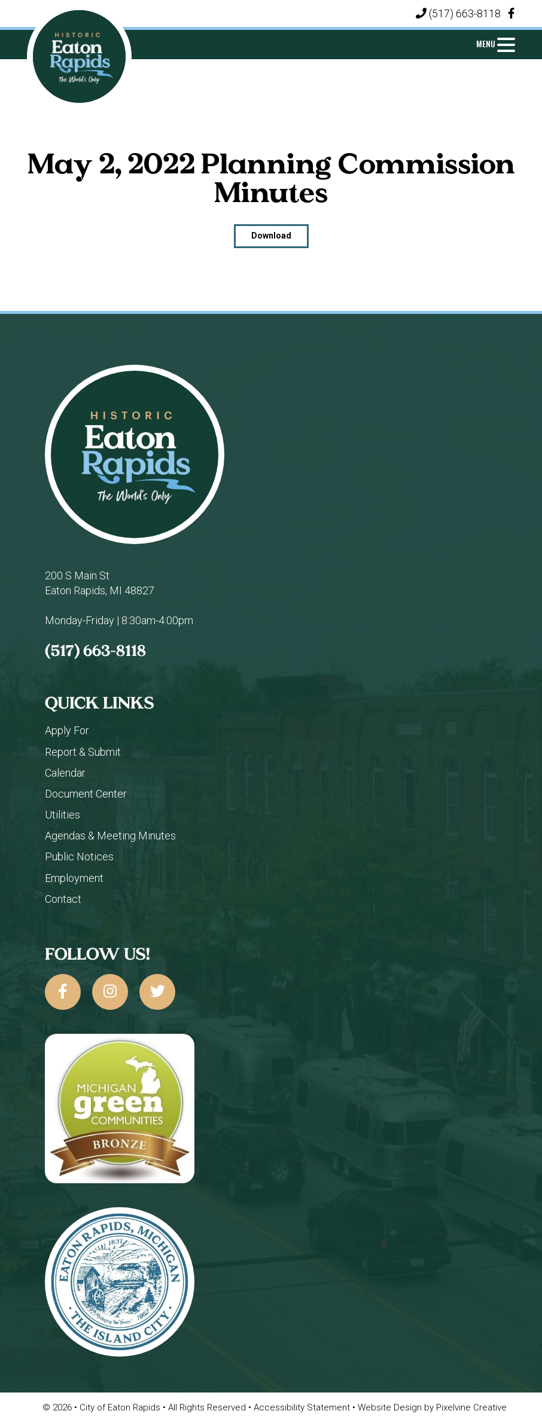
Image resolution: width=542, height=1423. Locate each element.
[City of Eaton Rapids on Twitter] (157, 992)
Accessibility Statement (303, 1407)
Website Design (391, 1407)
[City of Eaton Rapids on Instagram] (110, 992)
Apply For (67, 730)
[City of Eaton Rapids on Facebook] (63, 992)
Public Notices (79, 856)
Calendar (65, 773)
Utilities (62, 814)
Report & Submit (83, 752)
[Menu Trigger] (496, 43)
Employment (74, 878)
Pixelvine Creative (471, 1407)
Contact (63, 899)
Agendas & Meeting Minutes (110, 835)
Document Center (86, 793)
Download (271, 235)
